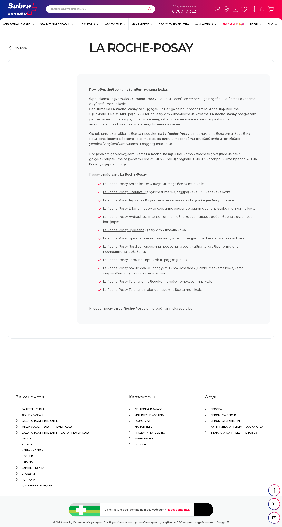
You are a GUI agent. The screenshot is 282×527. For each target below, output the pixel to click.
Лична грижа (204, 24)
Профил (216, 409)
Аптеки (27, 444)
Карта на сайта (32, 450)
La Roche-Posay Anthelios (123, 184)
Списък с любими (223, 415)
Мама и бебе (140, 24)
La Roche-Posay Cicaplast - (124, 192)
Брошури (28, 473)
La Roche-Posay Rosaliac (122, 246)
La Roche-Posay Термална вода (128, 200)
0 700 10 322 (184, 11)
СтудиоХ (223, 522)
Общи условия (32, 415)
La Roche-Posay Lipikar (121, 238)
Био (270, 24)
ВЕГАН (254, 24)
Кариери (27, 462)
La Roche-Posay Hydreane (123, 230)
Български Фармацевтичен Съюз (234, 432)
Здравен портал (33, 467)
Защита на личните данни (40, 420)
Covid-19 (140, 444)
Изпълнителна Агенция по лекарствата (238, 426)
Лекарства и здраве (17, 24)
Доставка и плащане (37, 485)
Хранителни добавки (55, 24)
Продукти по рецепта (174, 24)
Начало (20, 48)
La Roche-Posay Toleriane (123, 281)
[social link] (274, 491)
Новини (27, 456)
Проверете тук (178, 509)
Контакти (28, 479)
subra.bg (186, 308)
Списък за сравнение (226, 420)
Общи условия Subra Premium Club (47, 426)
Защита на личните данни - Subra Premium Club (55, 432)
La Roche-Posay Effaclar (122, 208)
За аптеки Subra (33, 409)
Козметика (87, 24)
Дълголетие (113, 24)
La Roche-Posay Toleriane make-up (131, 290)
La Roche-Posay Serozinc (122, 260)
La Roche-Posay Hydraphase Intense (132, 217)
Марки (26, 438)
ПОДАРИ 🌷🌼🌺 (233, 24)
